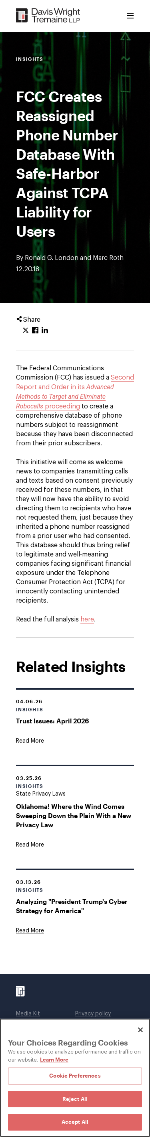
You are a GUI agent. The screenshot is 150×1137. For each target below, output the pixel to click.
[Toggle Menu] (130, 16)
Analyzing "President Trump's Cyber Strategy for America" (72, 905)
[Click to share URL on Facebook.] (35, 330)
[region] (75, 1078)
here (87, 619)
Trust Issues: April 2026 (52, 721)
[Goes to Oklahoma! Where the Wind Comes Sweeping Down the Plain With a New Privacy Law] (30, 845)
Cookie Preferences (74, 1075)
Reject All (75, 1099)
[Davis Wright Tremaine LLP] (48, 16)
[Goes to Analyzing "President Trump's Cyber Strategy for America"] (30, 930)
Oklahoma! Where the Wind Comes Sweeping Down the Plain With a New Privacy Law (73, 815)
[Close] (140, 1030)
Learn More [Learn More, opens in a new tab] (54, 1059)
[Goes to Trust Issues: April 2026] (30, 741)
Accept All (75, 1122)
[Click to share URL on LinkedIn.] (45, 330)
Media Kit (28, 1014)
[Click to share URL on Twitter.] (25, 330)
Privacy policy (93, 1014)
